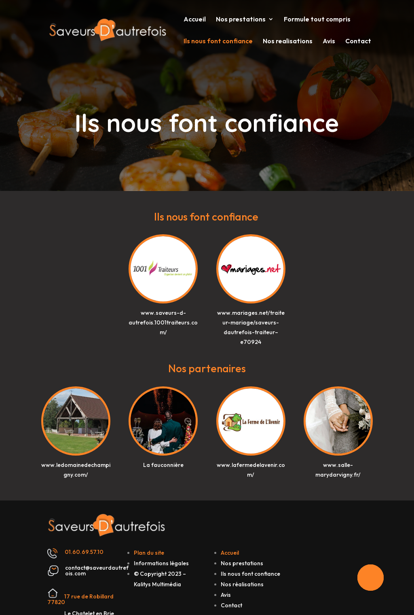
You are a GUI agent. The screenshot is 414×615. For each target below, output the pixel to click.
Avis (329, 41)
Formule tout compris (317, 19)
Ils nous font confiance (218, 41)
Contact (358, 41)
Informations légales (161, 563)
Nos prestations (241, 19)
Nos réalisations (242, 584)
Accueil (195, 19)
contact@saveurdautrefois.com (97, 570)
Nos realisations (288, 41)
